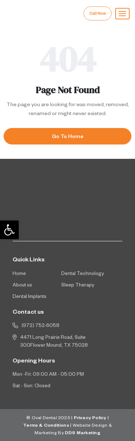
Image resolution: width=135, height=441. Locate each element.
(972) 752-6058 (40, 326)
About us (22, 286)
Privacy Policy (90, 418)
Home (19, 274)
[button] (122, 13)
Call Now (97, 14)
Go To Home (68, 137)
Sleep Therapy (77, 286)
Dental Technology (82, 274)
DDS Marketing (82, 433)
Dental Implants (29, 297)
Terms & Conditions (46, 425)
